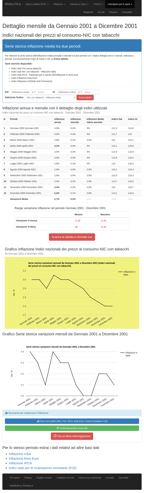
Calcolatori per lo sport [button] (120, 4)
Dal (6, 92)
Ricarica (113, 12)
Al (54, 92)
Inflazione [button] (59, 4)
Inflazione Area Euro (24, 458)
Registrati (88, 12)
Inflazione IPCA (20, 463)
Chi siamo (15, 477)
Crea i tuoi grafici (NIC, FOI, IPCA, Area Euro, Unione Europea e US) (72, 421)
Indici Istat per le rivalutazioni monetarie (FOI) (42, 468)
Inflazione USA (20, 454)
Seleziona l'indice (14, 97)
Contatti (110, 477)
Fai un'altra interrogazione (72, 436)
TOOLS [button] (98, 4)
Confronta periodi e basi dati (72, 428)
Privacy (28, 477)
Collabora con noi (65, 477)
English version (44, 477)
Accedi (101, 12)
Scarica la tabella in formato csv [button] (72, 237)
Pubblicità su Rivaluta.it (21, 485)
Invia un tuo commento (90, 477)
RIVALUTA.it (13, 4)
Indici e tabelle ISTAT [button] (37, 4)
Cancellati (127, 12)
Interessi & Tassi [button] (79, 4)
